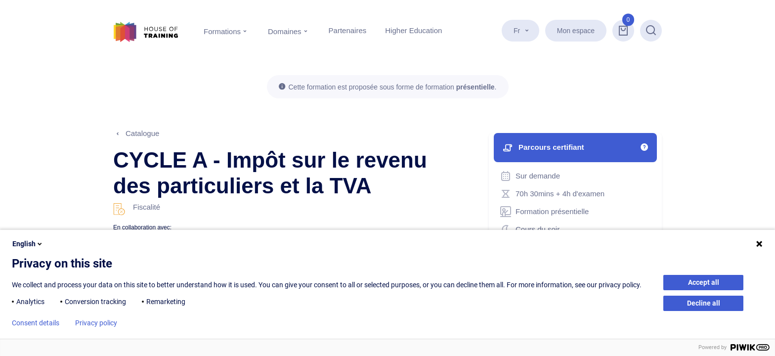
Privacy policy (96, 323)
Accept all (703, 282)
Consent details (35, 323)
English (27, 244)
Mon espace (576, 31)
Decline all (703, 303)
